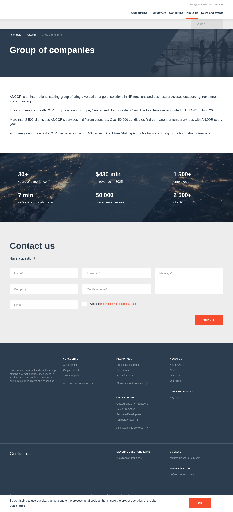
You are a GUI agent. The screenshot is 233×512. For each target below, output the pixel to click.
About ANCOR (178, 364)
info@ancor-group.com (129, 457)
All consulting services (75, 383)
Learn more (17, 505)
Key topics (176, 397)
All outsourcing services (129, 427)
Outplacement (71, 370)
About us (192, 12)
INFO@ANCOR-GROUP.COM (206, 4)
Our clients (176, 380)
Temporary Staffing (127, 419)
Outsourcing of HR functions (132, 403)
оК (200, 503)
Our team (175, 375)
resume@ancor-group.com (185, 457)
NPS (172, 370)
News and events (212, 12)
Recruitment (158, 12)
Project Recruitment (127, 364)
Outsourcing (139, 12)
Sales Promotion (125, 408)
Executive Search (126, 375)
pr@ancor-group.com (182, 474)
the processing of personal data (118, 303)
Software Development (129, 414)
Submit (209, 320)
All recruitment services (129, 383)
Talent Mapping (71, 375)
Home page (15, 35)
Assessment (70, 364)
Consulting (176, 12)
